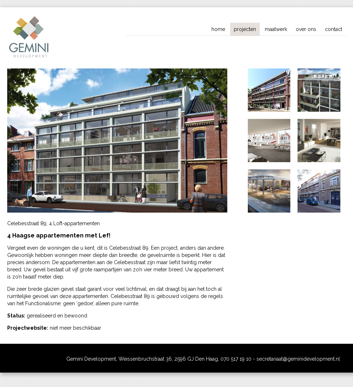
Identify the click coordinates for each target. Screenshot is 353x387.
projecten (245, 29)
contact (333, 29)
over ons (306, 29)
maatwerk (276, 29)
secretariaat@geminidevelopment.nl (298, 359)
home (218, 29)
